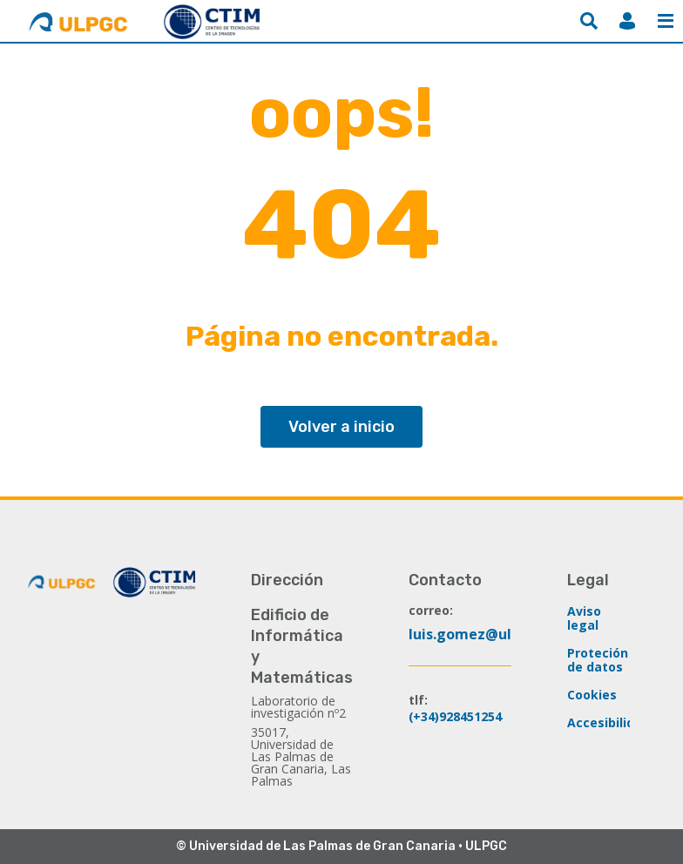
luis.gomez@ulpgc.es (482, 634)
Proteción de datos (597, 660)
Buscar (588, 20)
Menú (665, 20)
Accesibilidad (608, 722)
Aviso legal (584, 618)
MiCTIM (627, 20)
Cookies (592, 694)
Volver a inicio (341, 426)
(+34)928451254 (456, 716)
